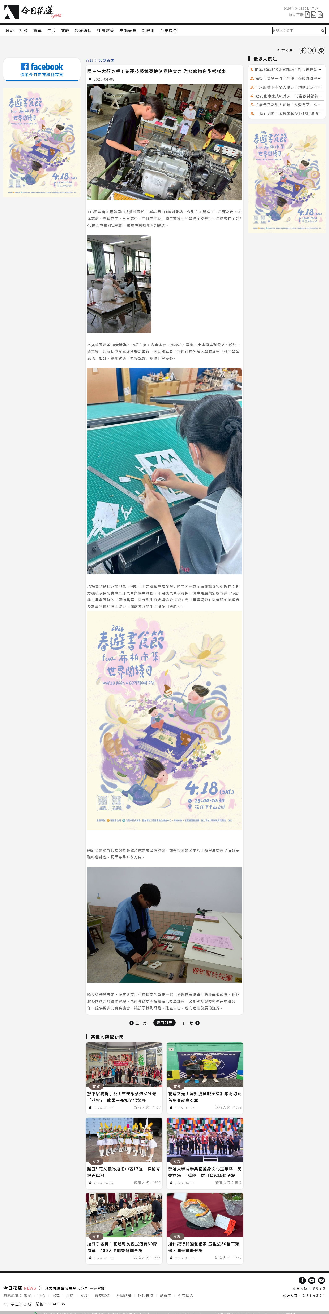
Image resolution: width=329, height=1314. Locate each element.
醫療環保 (102, 1293)
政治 (28, 1293)
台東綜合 (185, 1293)
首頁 (89, 60)
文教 (84, 1293)
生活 (70, 1293)
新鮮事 (166, 1293)
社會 (42, 1293)
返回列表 (164, 1022)
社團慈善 (124, 1293)
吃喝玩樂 (146, 1293)
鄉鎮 (56, 1293)
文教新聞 (106, 60)
